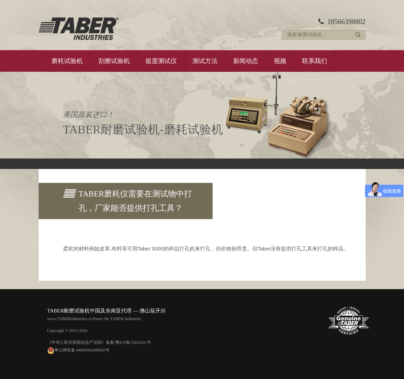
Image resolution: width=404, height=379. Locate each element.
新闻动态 (245, 61)
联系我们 (314, 61)
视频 (280, 61)
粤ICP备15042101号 (133, 342)
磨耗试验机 (67, 61)
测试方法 (204, 61)
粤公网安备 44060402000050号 (78, 350)
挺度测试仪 (161, 61)
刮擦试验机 (114, 61)
